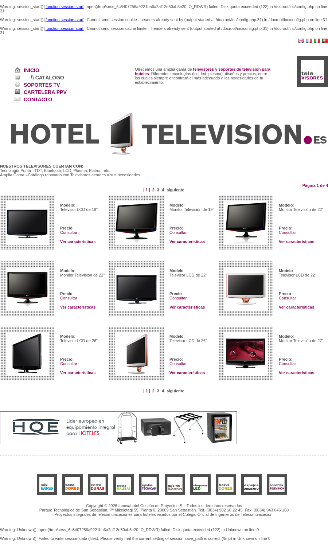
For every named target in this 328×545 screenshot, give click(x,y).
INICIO (31, 70)
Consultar (68, 232)
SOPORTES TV (42, 85)
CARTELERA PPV (45, 92)
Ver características (77, 241)
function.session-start (64, 6)
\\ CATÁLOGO (47, 78)
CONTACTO (38, 99)
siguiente (175, 190)
